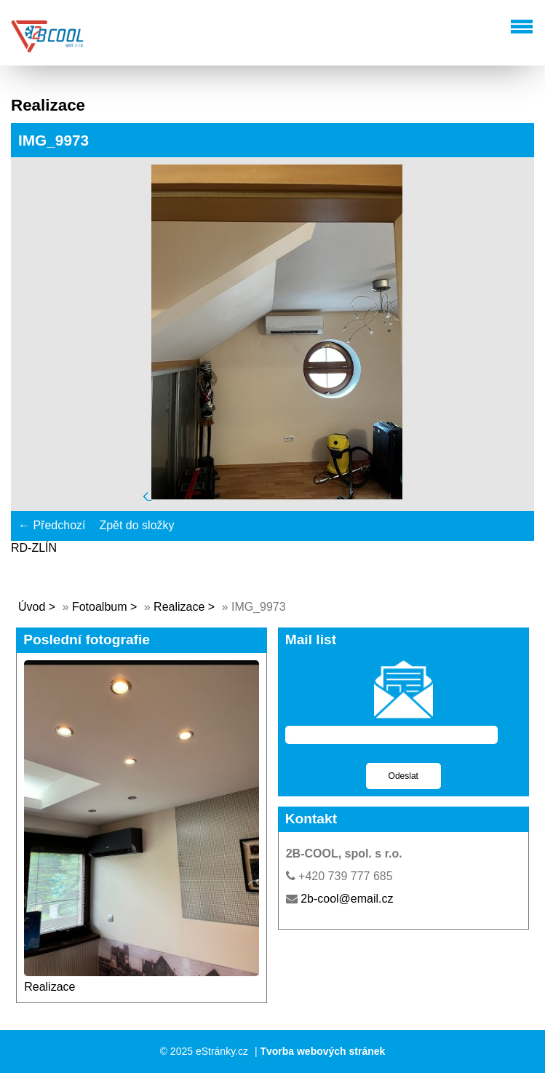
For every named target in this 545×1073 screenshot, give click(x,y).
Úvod (31, 607)
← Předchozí (51, 525)
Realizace (179, 607)
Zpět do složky (136, 525)
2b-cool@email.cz (347, 898)
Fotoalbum (99, 607)
